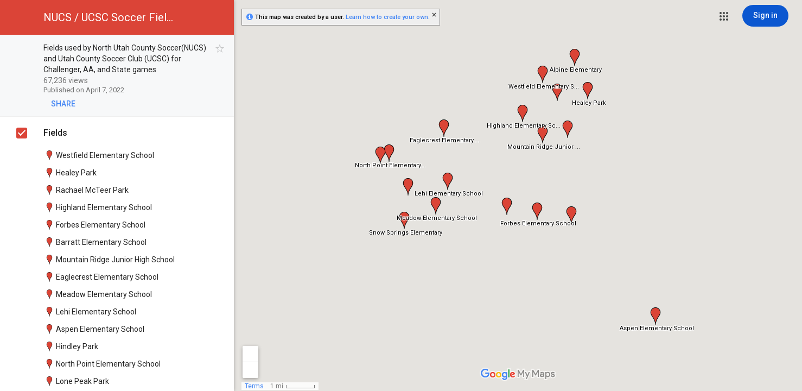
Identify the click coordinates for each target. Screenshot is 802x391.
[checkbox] (220, 48)
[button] (724, 16)
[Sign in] (765, 16)
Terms (254, 386)
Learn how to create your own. (388, 17)
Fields (55, 133)
